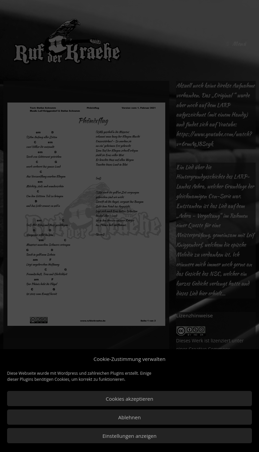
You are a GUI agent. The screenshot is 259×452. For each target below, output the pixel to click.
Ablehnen (129, 417)
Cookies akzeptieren (129, 398)
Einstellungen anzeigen (129, 435)
